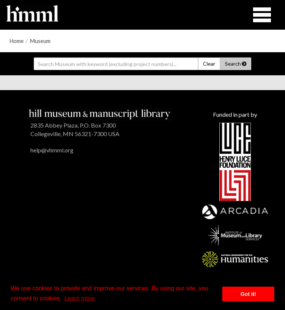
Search (235, 63)
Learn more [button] (79, 298)
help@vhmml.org (51, 150)
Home (16, 40)
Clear (209, 63)
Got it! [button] (248, 294)
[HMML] (100, 113)
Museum (40, 40)
